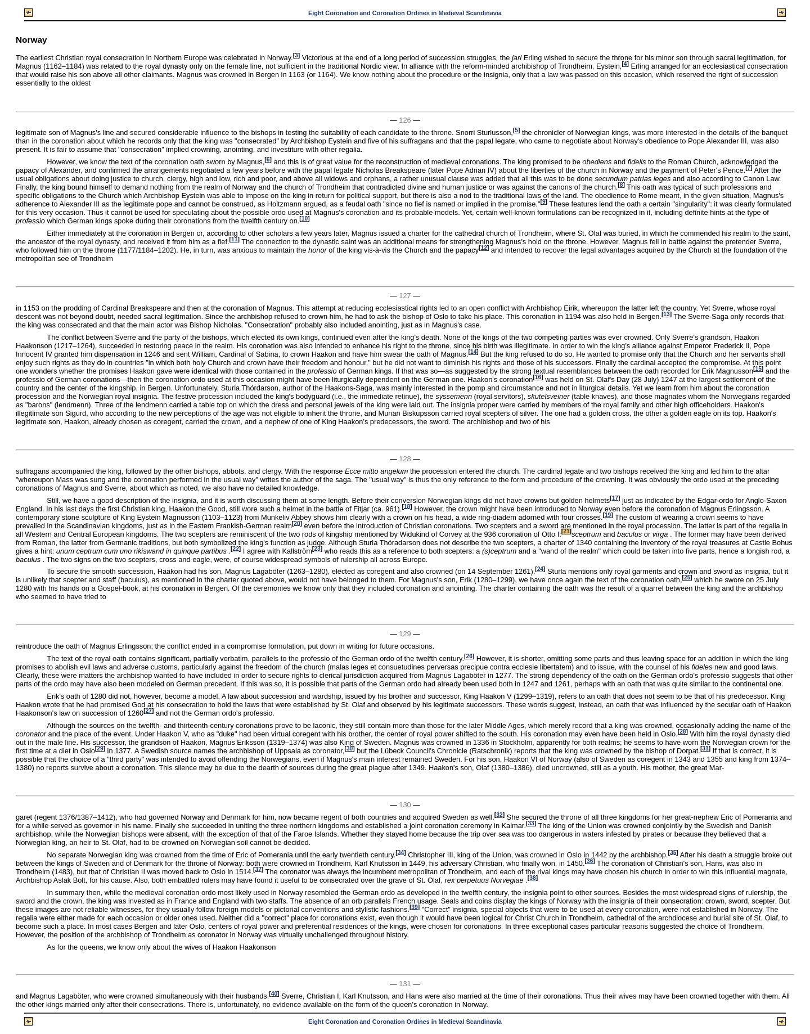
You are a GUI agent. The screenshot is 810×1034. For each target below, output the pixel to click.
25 (687, 577)
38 (532, 877)
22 (235, 548)
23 (317, 548)
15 (758, 369)
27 (149, 711)
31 (705, 748)
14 (473, 352)
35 (673, 852)
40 (274, 994)
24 (540, 569)
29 (100, 748)
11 (234, 239)
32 (499, 815)
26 (469, 656)
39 (414, 906)
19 (608, 514)
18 (407, 506)
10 (305, 218)
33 (531, 823)
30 (349, 748)
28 (683, 732)
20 (297, 523)
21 (566, 531)
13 (666, 314)
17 (615, 497)
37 (258, 869)
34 (401, 852)
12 (484, 248)
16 (538, 377)
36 (590, 860)
